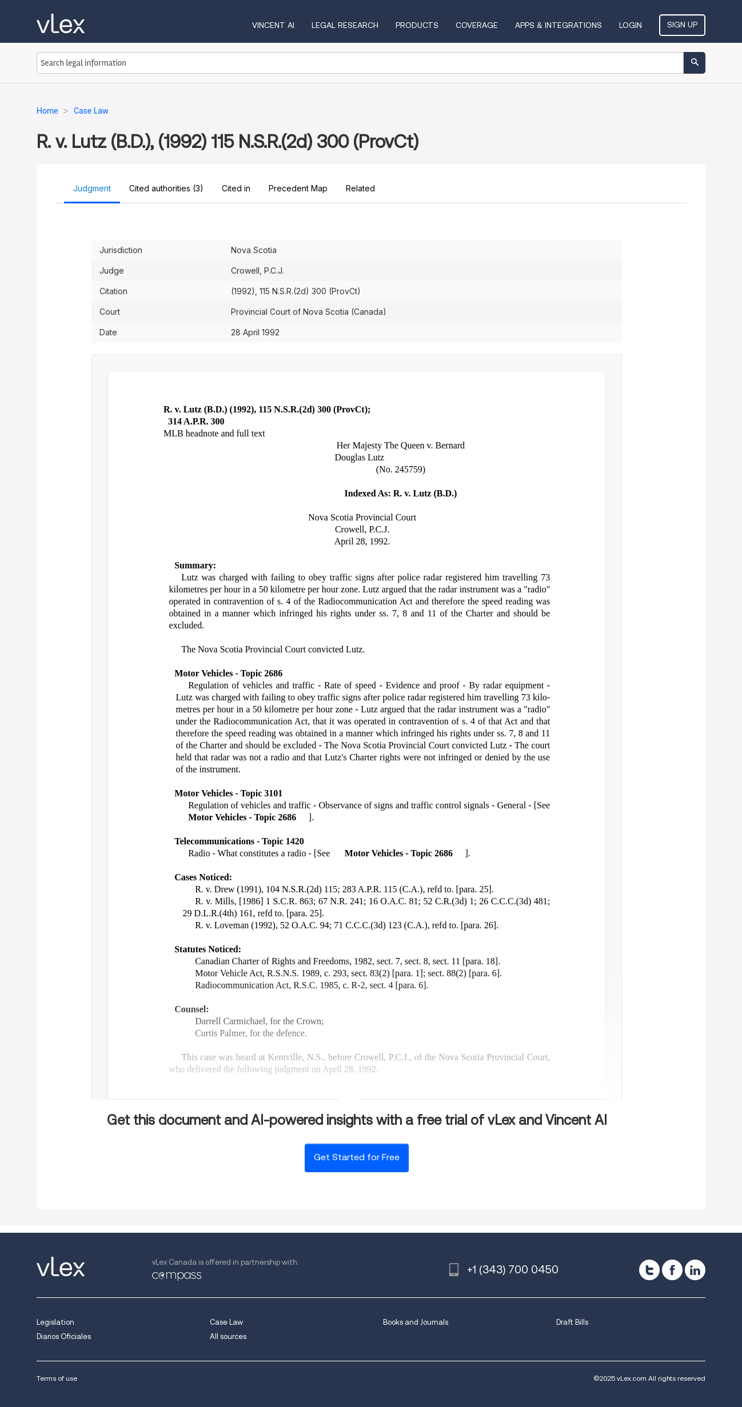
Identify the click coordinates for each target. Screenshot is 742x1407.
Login (630, 25)
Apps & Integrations (558, 25)
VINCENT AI (273, 25)
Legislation (55, 1322)
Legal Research (345, 25)
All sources (228, 1336)
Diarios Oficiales (64, 1336)
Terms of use (57, 1378)
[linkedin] (695, 1270)
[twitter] (649, 1270)
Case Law (226, 1322)
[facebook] (672, 1270)
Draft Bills (572, 1322)
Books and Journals (415, 1322)
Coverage (477, 25)
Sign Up (682, 24)
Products (417, 25)
